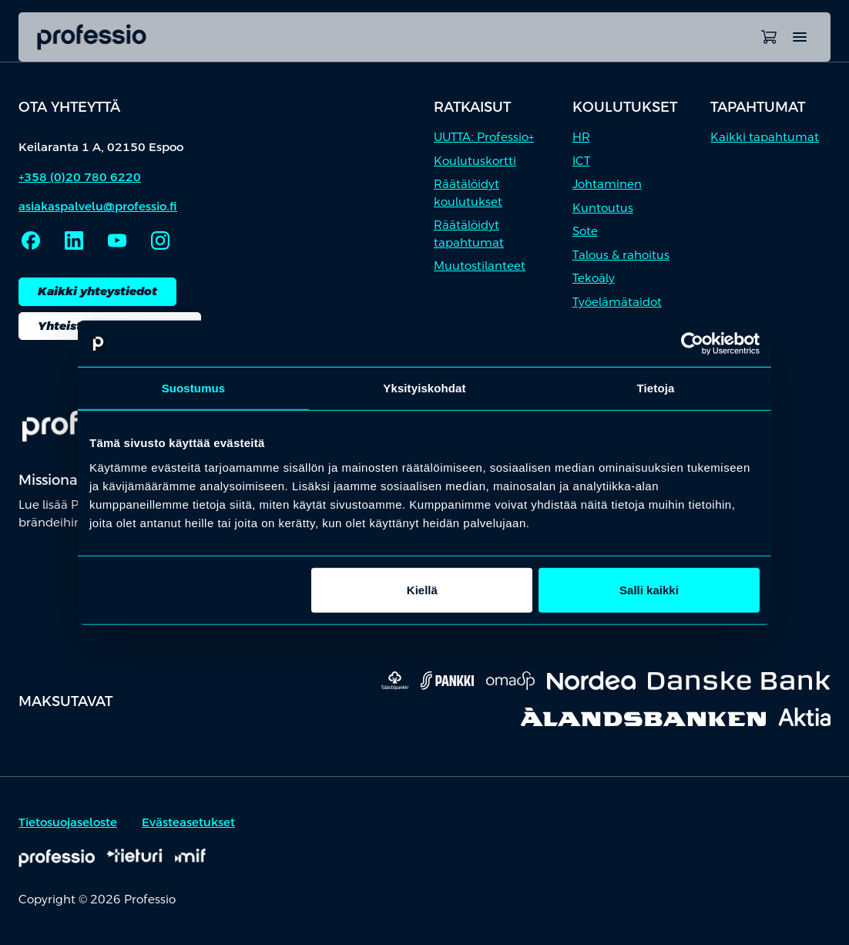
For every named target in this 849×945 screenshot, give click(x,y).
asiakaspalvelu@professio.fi (97, 206)
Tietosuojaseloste (67, 822)
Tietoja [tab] (656, 388)
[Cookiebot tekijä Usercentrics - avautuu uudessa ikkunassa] (692, 343)
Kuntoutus (602, 207)
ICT (581, 160)
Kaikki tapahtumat (764, 136)
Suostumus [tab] (194, 388)
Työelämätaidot (617, 301)
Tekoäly (593, 277)
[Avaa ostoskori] (769, 37)
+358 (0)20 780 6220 (79, 176)
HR (581, 136)
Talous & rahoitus (620, 254)
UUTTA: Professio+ (484, 136)
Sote (585, 230)
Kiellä (422, 589)
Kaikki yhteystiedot (97, 291)
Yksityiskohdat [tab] (424, 388)
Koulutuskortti (475, 160)
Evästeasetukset (188, 822)
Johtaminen (607, 183)
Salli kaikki (649, 589)
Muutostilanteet (479, 265)
